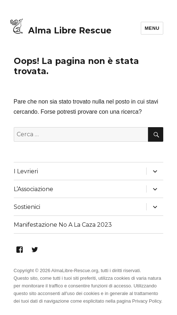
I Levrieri (26, 171)
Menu (152, 28)
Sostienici (27, 206)
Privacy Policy (146, 301)
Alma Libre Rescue (69, 30)
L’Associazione (33, 189)
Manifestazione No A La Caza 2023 (63, 224)
